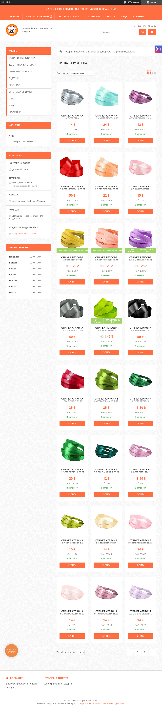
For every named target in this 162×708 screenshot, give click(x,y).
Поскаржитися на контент (88, 703)
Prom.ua (96, 700)
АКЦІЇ (124, 16)
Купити (72, 140)
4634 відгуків (133, 2)
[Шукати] (142, 32)
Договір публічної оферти (58, 683)
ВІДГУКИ (14, 78)
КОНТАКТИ (94, 16)
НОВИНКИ (138, 16)
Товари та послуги (74, 51)
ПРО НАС (14, 85)
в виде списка (154, 73)
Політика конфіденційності (114, 703)
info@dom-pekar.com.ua (24, 233)
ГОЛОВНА (14, 16)
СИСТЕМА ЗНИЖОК (20, 91)
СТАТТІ (13, 98)
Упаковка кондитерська (98, 51)
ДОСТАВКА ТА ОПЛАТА (70, 16)
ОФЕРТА (110, 16)
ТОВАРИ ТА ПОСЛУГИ (37, 16)
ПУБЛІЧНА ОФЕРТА (20, 71)
